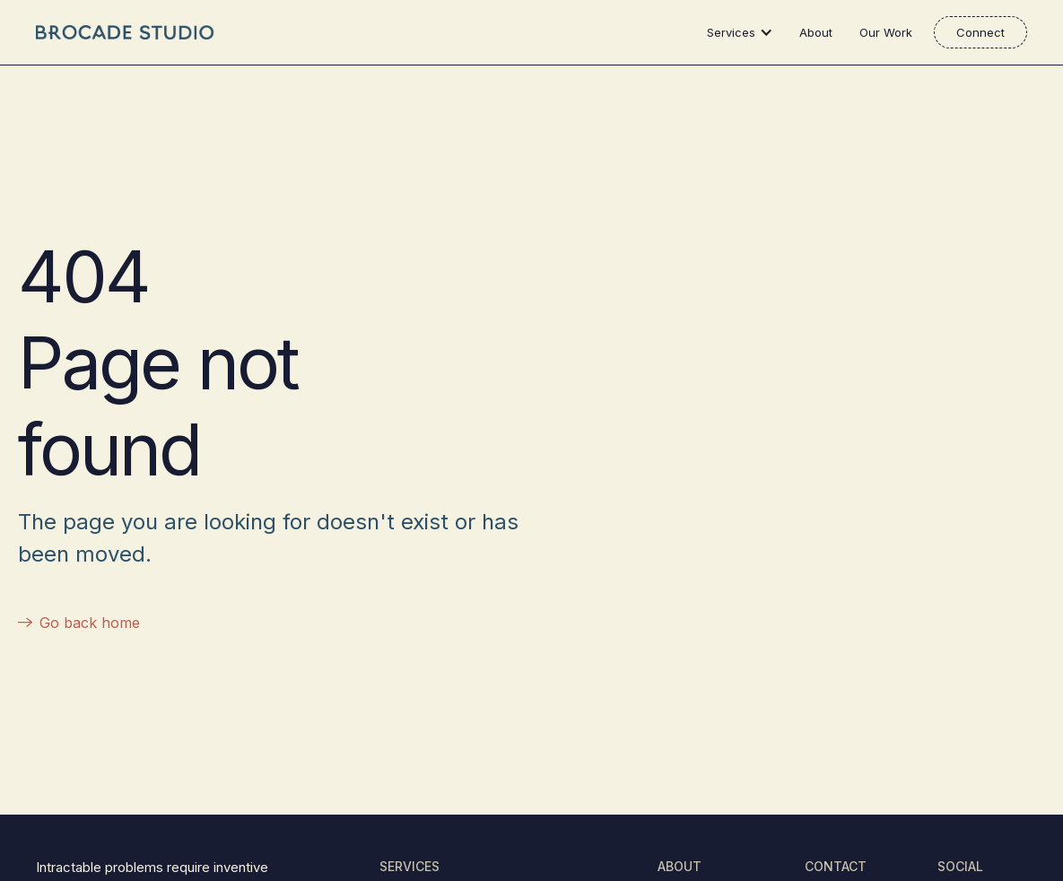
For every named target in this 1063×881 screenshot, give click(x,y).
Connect (980, 32)
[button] (743, 32)
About (815, 32)
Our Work (885, 32)
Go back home (89, 623)
